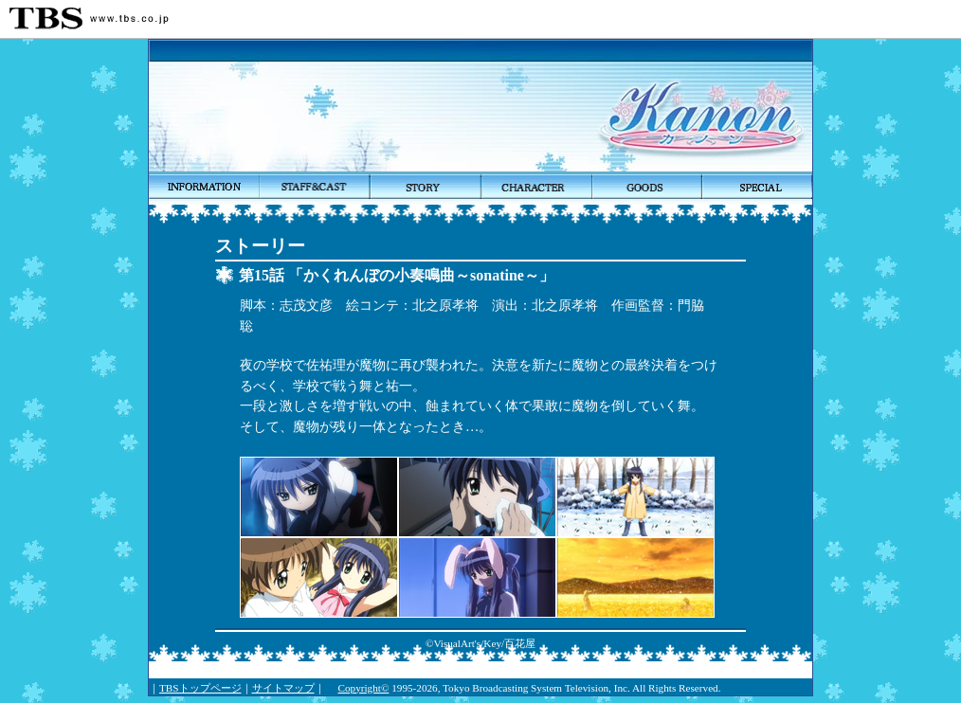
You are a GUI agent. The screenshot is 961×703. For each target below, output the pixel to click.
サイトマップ (283, 688)
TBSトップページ (200, 688)
